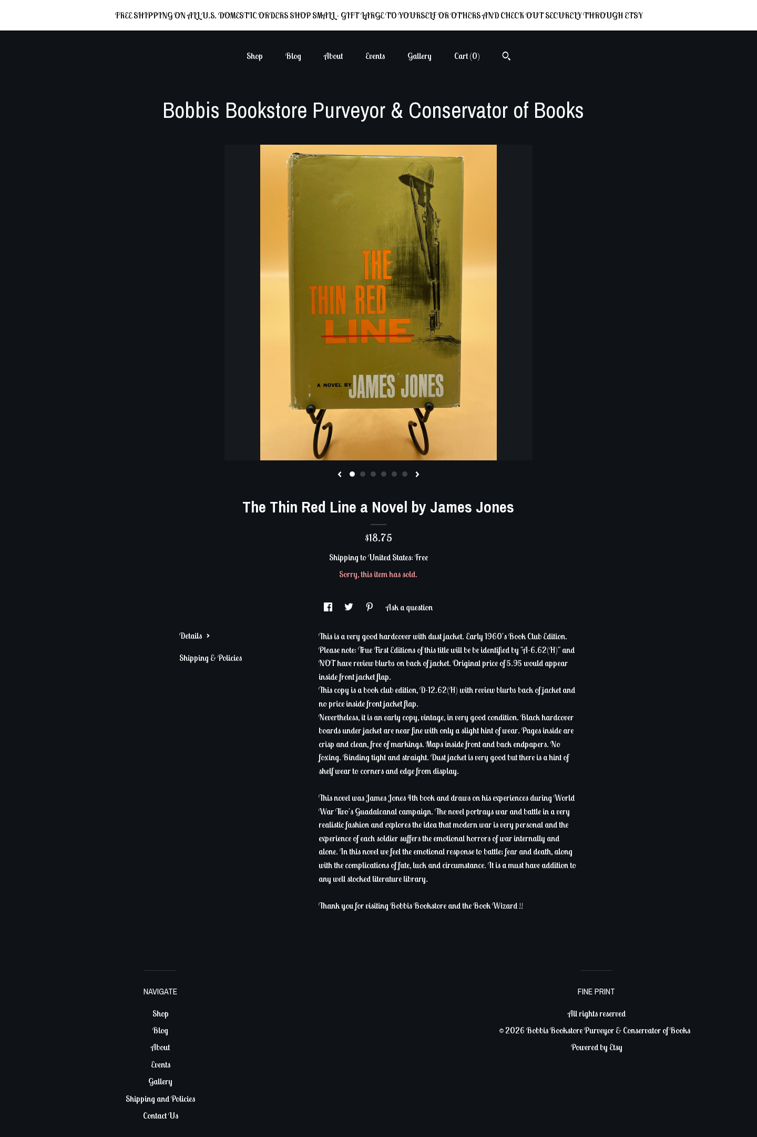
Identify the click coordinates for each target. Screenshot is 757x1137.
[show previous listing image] (339, 475)
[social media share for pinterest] (370, 607)
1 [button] (352, 474)
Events (375, 56)
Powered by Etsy (596, 1047)
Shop (255, 56)
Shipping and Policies (160, 1098)
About (333, 56)
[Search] (506, 57)
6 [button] (404, 474)
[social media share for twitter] (349, 607)
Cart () (467, 56)
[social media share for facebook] (329, 607)
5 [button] (394, 474)
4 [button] (383, 474)
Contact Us (160, 1115)
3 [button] (373, 474)
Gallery (419, 56)
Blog (293, 56)
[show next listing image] (417, 475)
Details (194, 635)
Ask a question (409, 607)
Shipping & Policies (210, 657)
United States (389, 557)
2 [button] (362, 474)
